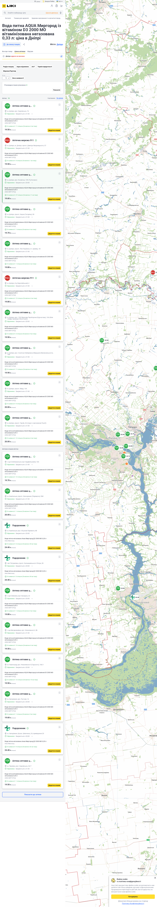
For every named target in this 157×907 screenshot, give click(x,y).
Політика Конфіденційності (133, 904)
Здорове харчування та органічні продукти (47, 18)
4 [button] (124, 453)
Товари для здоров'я (21, 18)
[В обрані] (59, 104)
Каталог (8, 18)
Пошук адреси (3, 56)
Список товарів (56, 5)
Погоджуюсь (133, 897)
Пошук (4, 12)
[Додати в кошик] (54, 130)
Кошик (61, 6)
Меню (4, 6)
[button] (104, 343)
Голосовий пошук (60, 12)
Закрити (155, 878)
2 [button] (126, 464)
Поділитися (24, 44)
